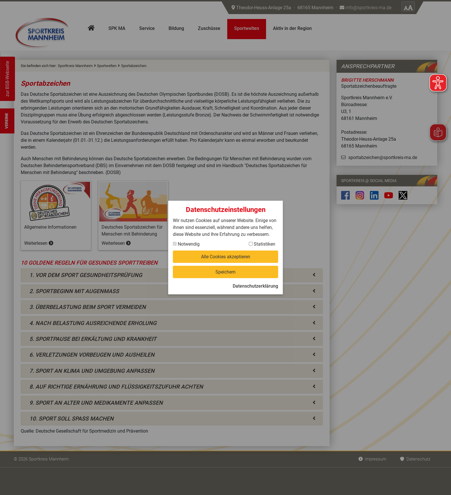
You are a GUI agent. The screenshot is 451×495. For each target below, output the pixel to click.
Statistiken (262, 244)
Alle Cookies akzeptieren (225, 256)
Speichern (225, 272)
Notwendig (186, 244)
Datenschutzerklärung (255, 286)
